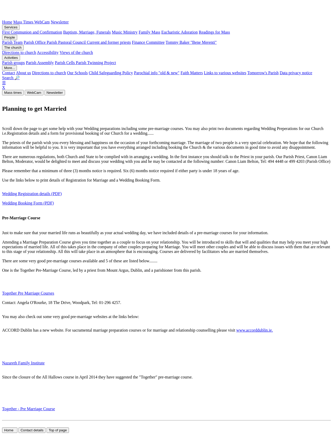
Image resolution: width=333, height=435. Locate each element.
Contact (8, 73)
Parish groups (13, 62)
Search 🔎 (11, 78)
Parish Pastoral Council (67, 42)
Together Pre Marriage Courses (28, 293)
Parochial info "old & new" (157, 73)
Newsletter (60, 22)
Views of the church (76, 52)
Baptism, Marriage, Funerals (87, 32)
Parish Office (35, 42)
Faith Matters (192, 73)
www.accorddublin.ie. (254, 330)
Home (7, 22)
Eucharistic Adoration (179, 32)
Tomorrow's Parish (262, 73)
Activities (11, 58)
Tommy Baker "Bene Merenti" (191, 42)
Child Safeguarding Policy (111, 73)
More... (9, 68)
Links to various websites (225, 73)
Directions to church (19, 52)
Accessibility (48, 52)
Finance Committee (148, 42)
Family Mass (149, 32)
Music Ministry (125, 32)
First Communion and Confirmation (32, 32)
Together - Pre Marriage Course (28, 409)
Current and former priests (109, 42)
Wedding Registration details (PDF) (32, 193)
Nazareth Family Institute (23, 363)
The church (13, 47)
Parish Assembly (40, 62)
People (9, 37)
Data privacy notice (296, 73)
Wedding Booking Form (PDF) (28, 203)
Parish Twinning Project (96, 62)
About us (23, 73)
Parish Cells (65, 62)
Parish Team (12, 42)
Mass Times (23, 22)
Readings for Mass (214, 32)
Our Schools (77, 73)
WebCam (42, 22)
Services (10, 27)
